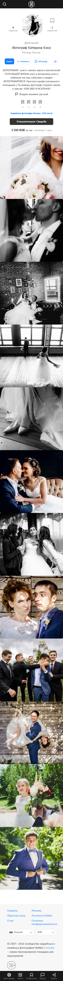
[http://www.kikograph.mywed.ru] (55, 61)
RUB (40, 932)
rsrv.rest (49, 947)
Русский (16, 932)
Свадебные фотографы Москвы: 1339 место (31, 113)
